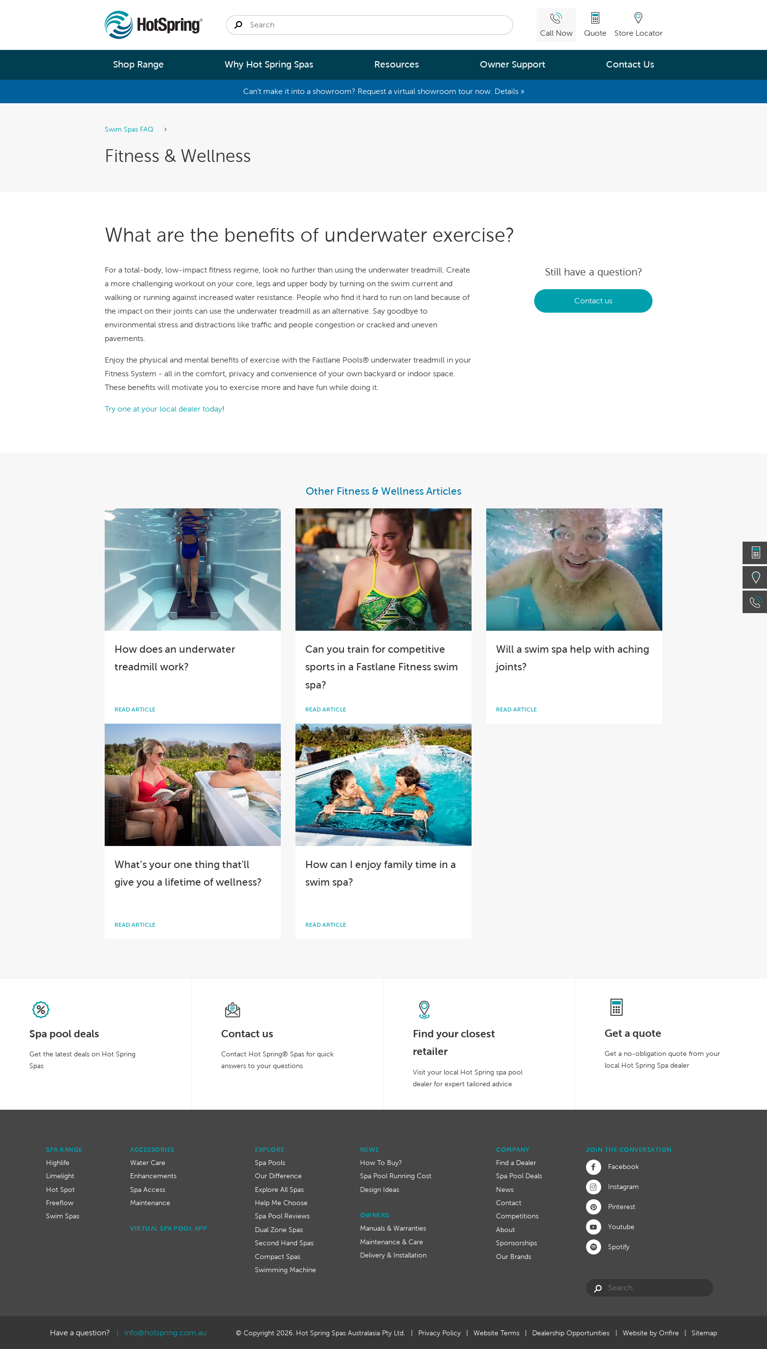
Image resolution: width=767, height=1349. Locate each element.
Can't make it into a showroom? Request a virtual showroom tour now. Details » (383, 91)
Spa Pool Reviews (282, 1216)
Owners (374, 1215)
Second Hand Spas (284, 1243)
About (505, 1230)
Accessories (152, 1149)
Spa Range (64, 1149)
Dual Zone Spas (279, 1230)
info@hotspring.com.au (165, 1332)
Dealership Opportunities (570, 1333)
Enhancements (153, 1176)
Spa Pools (270, 1162)
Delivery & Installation (393, 1255)
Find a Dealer (516, 1162)
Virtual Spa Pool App (168, 1228)
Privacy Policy (439, 1333)
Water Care (147, 1162)
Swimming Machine (285, 1270)
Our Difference (278, 1176)
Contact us (593, 301)
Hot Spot (60, 1189)
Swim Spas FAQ (130, 129)
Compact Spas (277, 1256)
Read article (135, 709)
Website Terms (496, 1333)
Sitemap (704, 1333)
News (369, 1149)
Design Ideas (379, 1189)
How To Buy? (381, 1162)
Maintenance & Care (391, 1242)
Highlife (57, 1162)
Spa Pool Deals (519, 1176)
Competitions (517, 1216)
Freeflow (59, 1203)
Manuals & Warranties (393, 1228)
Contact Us (630, 64)
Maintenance (150, 1203)
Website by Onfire (651, 1333)
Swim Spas (62, 1216)
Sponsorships (516, 1243)
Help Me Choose (281, 1203)
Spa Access (147, 1189)
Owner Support (512, 64)
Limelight (60, 1176)
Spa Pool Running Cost (395, 1176)
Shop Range (138, 64)
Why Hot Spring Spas (269, 64)
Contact (508, 1203)
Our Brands (513, 1256)
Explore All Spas (279, 1189)
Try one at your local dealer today (163, 409)
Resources (396, 64)
